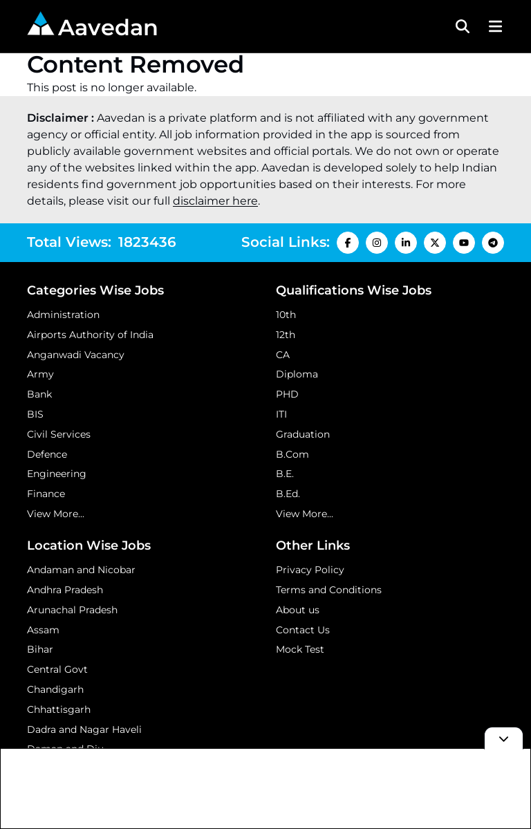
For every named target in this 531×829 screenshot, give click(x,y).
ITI (281, 414)
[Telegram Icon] (493, 243)
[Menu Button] (493, 26)
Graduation (303, 434)
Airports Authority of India (90, 334)
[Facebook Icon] (348, 243)
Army (40, 374)
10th (286, 314)
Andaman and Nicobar (81, 569)
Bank (39, 394)
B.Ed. (288, 493)
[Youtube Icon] (464, 243)
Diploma (297, 374)
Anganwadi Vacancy (75, 354)
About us (297, 610)
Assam (43, 630)
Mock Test (300, 649)
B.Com (292, 454)
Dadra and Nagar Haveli (84, 729)
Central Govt (57, 669)
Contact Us (303, 630)
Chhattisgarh (59, 709)
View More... (55, 513)
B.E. (285, 473)
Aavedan (92, 26)
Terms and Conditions (329, 590)
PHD (287, 394)
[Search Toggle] (462, 26)
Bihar (40, 649)
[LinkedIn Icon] (406, 243)
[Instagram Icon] (377, 243)
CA (283, 354)
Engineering (56, 473)
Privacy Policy (310, 569)
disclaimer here (215, 200)
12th (285, 334)
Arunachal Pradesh (72, 610)
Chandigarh (55, 689)
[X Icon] (435, 243)
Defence (47, 454)
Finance (46, 493)
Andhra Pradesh (65, 590)
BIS (35, 414)
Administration (63, 314)
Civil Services (59, 434)
